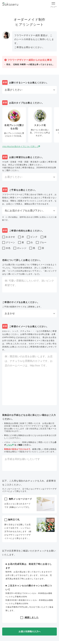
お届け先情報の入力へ (30, 631)
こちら (10, 445)
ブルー (41, 242)
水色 (6, 248)
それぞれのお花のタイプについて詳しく (21, 146)
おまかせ (8, 237)
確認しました (29, 617)
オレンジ (19, 248)
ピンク (32, 237)
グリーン (8, 242)
